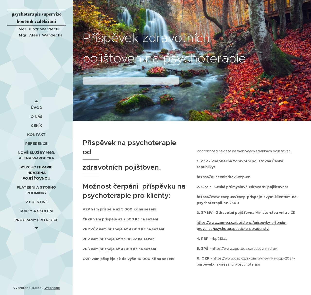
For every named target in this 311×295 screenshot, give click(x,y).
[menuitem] (36, 107)
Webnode (52, 288)
